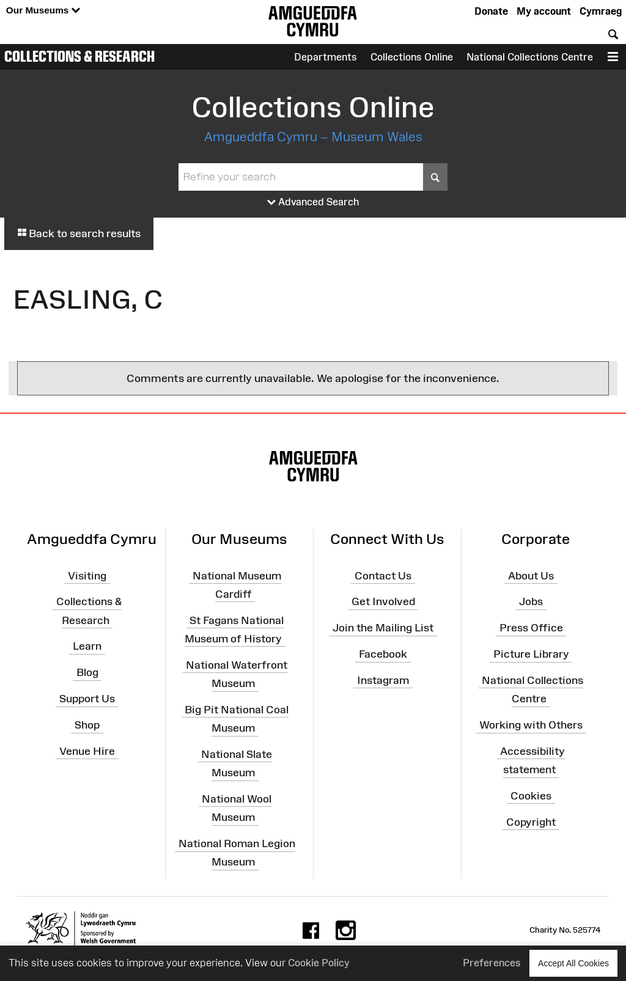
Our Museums (43, 11)
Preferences (492, 962)
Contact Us (383, 575)
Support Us (87, 699)
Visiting (87, 575)
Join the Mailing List (383, 628)
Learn (87, 646)
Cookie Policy (319, 962)
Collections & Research (79, 56)
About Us (531, 575)
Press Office (531, 628)
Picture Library (531, 654)
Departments (325, 56)
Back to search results (79, 233)
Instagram (383, 680)
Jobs (531, 601)
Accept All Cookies (573, 963)
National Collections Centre (529, 56)
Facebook (383, 654)
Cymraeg (601, 11)
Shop (87, 725)
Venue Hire (87, 751)
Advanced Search (313, 202)
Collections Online (411, 56)
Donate (491, 11)
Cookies (530, 796)
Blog (87, 672)
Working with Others (531, 725)
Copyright (531, 821)
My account (544, 11)
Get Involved (383, 601)
